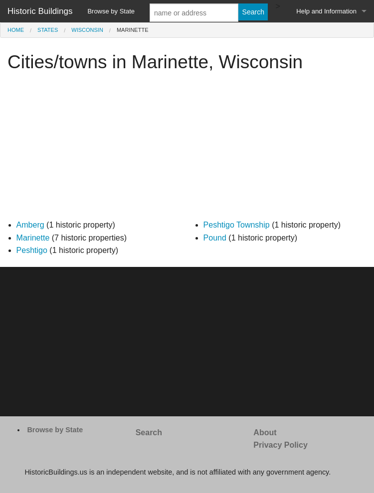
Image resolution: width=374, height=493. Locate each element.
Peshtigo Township (236, 225)
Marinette (33, 238)
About (264, 432)
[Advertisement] (187, 149)
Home (15, 30)
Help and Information (326, 11)
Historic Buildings (39, 11)
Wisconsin (87, 30)
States (47, 30)
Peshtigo (31, 250)
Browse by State (111, 11)
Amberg (30, 225)
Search (149, 432)
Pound (214, 238)
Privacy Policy (280, 445)
